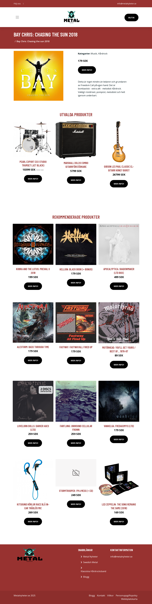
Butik (131, 17)
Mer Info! (87, 70)
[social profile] (23, 3)
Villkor (110, 595)
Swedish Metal (90, 562)
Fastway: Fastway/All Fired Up (75, 347)
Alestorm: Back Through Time (33, 347)
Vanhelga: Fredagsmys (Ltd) (119, 426)
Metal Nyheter (90, 556)
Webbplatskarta (129, 599)
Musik (94, 53)
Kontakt (101, 595)
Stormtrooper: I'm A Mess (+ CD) (76, 490)
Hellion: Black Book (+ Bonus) (76, 269)
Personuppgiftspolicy (126, 595)
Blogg (86, 576)
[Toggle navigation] (17, 17)
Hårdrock (102, 53)
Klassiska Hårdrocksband (93, 571)
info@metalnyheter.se (126, 3)
